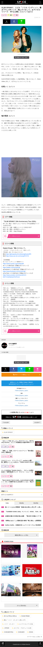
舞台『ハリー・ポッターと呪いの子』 (14, 620)
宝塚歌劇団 (20, 632)
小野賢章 (5, 628)
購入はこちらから (24, 236)
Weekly (21, 503)
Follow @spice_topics (21, 390)
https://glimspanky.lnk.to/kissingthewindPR (18, 254)
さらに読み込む (27, 605)
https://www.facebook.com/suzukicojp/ (14, 271)
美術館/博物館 (25, 616)
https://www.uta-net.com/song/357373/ (17, 256)
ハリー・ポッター (8, 624)
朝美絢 (30, 632)
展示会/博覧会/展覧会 (9, 616)
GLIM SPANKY (7, 432)
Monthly (36, 503)
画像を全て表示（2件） (21, 57)
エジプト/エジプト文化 (25, 624)
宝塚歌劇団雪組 (7, 632)
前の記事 (6, 422)
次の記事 (37, 422)
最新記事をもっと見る (26, 535)
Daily (7, 503)
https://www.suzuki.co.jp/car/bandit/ (13, 263)
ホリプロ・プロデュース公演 (21, 628)
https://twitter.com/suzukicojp (11, 267)
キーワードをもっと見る (34, 636)
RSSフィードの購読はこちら (26, 374)
